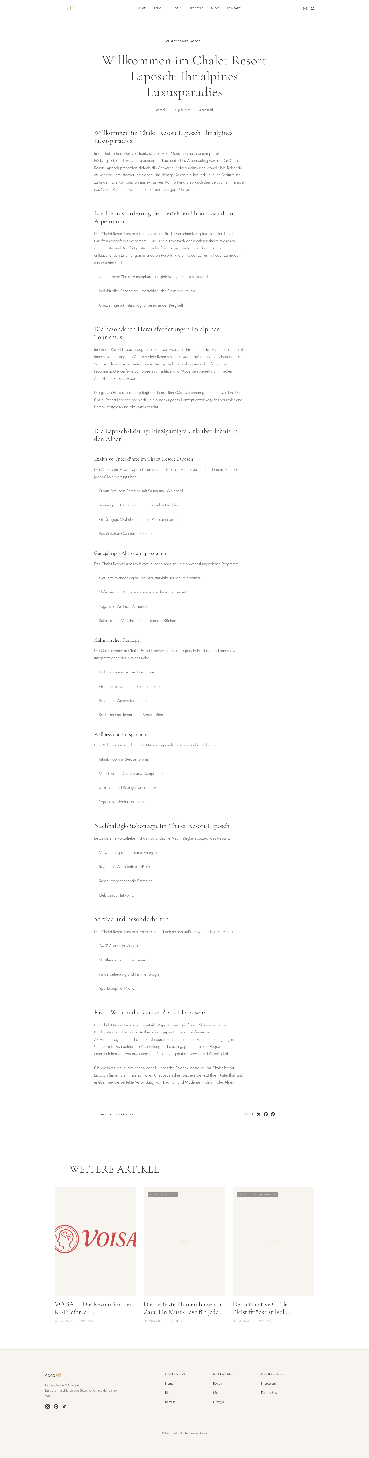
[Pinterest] (312, 8)
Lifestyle (196, 8)
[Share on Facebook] (266, 1114)
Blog (215, 8)
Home (141, 8)
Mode (176, 8)
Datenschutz (269, 1392)
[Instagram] (305, 8)
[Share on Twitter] (259, 1114)
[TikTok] (64, 1406)
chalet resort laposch (184, 41)
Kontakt (234, 8)
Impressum (268, 1383)
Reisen (159, 8)
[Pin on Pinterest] (273, 1114)
